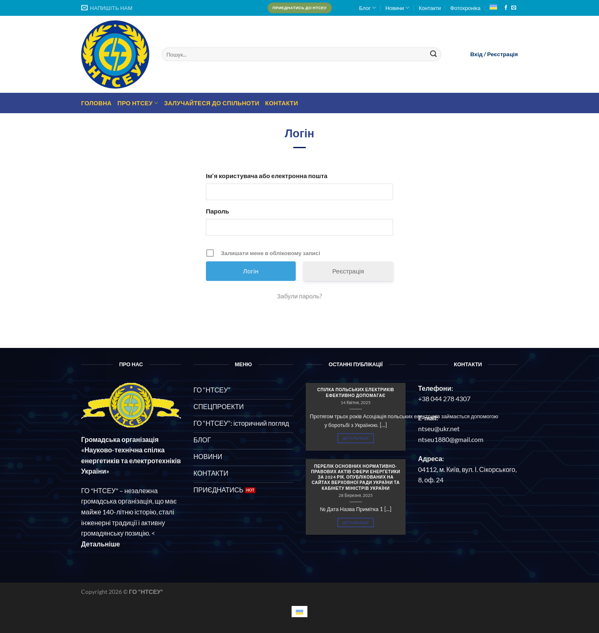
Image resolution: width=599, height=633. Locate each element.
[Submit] (433, 54)
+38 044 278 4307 (444, 398)
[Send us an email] (513, 8)
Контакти (430, 8)
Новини (398, 8)
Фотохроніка (465, 8)
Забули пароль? (299, 296)
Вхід (476, 54)
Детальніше (355, 438)
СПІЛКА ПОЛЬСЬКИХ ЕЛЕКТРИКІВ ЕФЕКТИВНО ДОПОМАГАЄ (355, 392)
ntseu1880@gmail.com (450, 439)
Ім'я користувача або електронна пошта (266, 175)
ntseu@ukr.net (439, 428)
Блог (367, 8)
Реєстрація (502, 54)
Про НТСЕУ (137, 103)
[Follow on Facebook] (505, 8)
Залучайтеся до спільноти (211, 103)
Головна (96, 103)
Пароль (217, 211)
